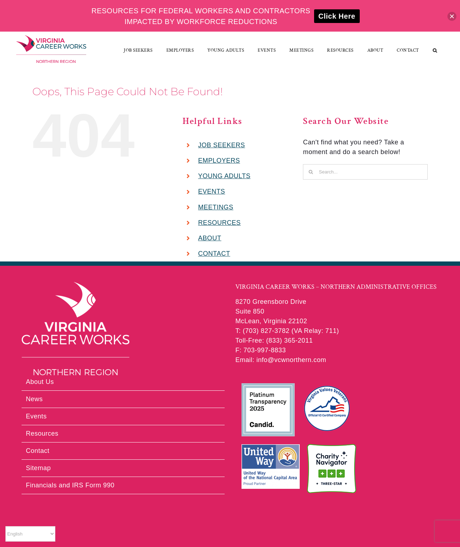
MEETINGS (215, 207)
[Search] (310, 172)
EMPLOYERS (219, 160)
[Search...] (365, 172)
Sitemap (38, 468)
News (34, 399)
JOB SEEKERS (221, 145)
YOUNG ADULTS (224, 176)
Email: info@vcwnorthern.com (280, 359)
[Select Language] (30, 534)
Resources (42, 433)
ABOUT (209, 238)
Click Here (336, 16)
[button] (435, 50)
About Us (40, 381)
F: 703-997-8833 (260, 350)
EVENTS (211, 191)
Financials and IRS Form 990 (70, 485)
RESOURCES (219, 222)
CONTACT (214, 253)
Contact (38, 450)
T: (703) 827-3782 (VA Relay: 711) (287, 330)
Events (36, 416)
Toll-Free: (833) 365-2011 (274, 340)
